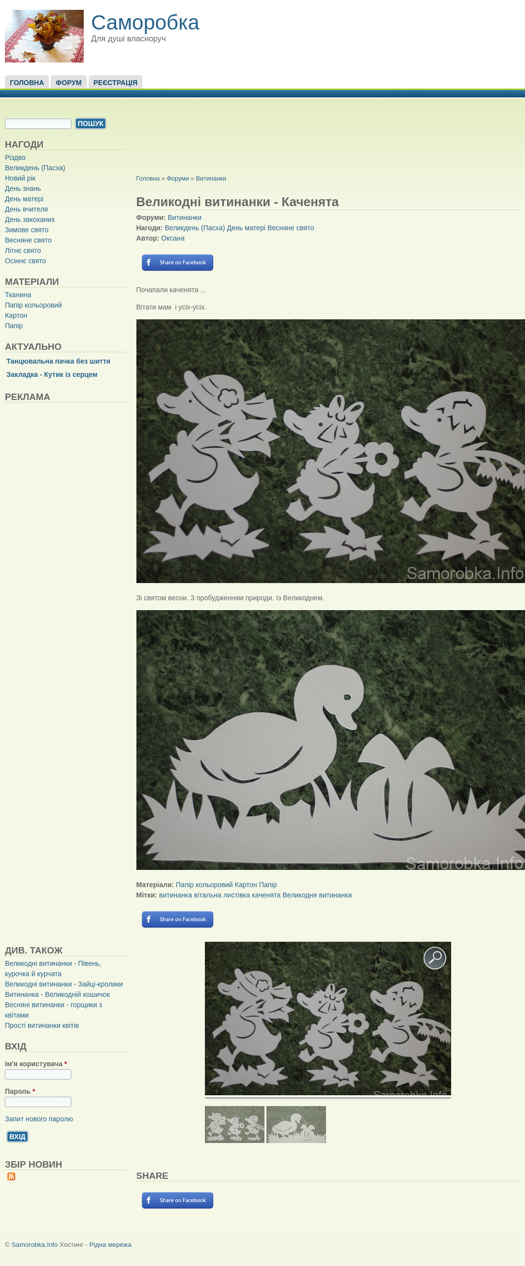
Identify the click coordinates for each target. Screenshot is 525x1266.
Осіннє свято (25, 261)
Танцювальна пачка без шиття (58, 361)
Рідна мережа (110, 1244)
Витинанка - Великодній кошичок (57, 994)
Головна (27, 83)
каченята (266, 895)
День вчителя (26, 209)
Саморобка (145, 22)
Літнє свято (23, 250)
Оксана (172, 238)
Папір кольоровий (33, 305)
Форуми (177, 178)
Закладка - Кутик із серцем (52, 374)
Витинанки (211, 178)
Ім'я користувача (36, 1064)
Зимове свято (27, 230)
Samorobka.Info (35, 1244)
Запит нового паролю (39, 1119)
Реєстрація (115, 83)
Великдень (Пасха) (35, 168)
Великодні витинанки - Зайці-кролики (64, 984)
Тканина (18, 295)
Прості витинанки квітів (42, 1025)
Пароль (20, 1091)
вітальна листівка (222, 895)
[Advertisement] (79, 673)
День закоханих (30, 219)
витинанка (175, 895)
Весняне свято (28, 240)
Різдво (15, 157)
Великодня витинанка (317, 895)
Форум (68, 83)
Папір (14, 326)
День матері (24, 199)
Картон (16, 315)
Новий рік (20, 178)
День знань (23, 188)
